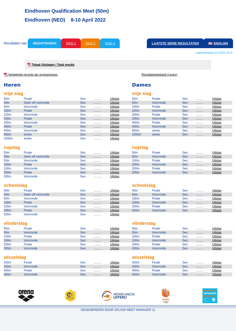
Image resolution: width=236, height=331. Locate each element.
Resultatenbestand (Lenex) (159, 74)
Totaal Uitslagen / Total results (53, 64)
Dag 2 (90, 43)
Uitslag (114, 98)
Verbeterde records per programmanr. (33, 74)
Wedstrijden (44, 43)
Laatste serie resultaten (175, 43)
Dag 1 (71, 43)
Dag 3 (110, 43)
